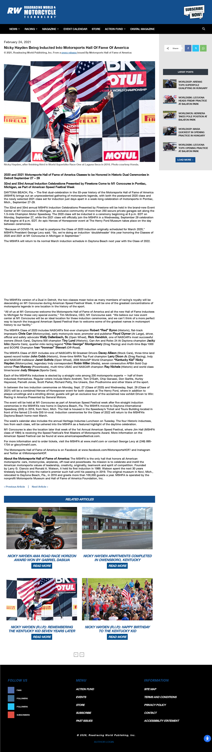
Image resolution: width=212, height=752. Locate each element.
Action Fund (115, 28)
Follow (64, 698)
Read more (42, 566)
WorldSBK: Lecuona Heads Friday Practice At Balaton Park (193, 100)
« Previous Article (14, 486)
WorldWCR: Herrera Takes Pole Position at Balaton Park (193, 116)
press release (69, 52)
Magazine (50, 28)
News (14, 28)
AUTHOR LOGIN (104, 741)
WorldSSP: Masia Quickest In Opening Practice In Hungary (192, 132)
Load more (185, 159)
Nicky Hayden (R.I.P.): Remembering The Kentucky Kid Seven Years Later (41, 629)
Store (96, 28)
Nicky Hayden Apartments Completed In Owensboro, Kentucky (117, 558)
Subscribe (62, 715)
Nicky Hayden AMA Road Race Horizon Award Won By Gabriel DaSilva (41, 558)
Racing (31, 28)
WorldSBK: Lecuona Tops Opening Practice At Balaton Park (193, 148)
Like (66, 690)
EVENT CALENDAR (75, 28)
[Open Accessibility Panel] (207, 738)
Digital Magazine (142, 28)
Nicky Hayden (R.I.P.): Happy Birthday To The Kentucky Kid (117, 629)
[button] (203, 29)
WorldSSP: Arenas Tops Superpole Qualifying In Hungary (193, 85)
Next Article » (40, 486)
